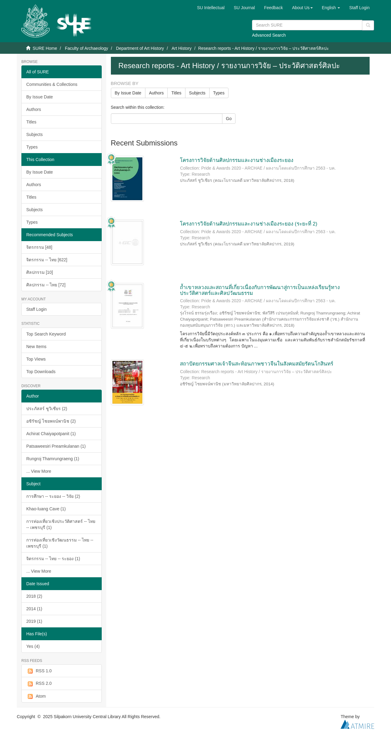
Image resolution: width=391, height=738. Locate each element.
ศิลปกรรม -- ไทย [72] (45, 284)
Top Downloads (41, 371)
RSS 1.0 (39, 671)
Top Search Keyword (46, 334)
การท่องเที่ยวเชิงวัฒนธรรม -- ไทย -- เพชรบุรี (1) (59, 543)
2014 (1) (34, 608)
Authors (33, 109)
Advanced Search (269, 35)
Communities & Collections (51, 84)
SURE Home (45, 48)
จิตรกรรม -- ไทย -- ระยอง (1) (53, 558)
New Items (36, 346)
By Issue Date (39, 96)
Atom (36, 696)
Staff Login (36, 309)
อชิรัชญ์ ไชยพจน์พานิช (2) (51, 421)
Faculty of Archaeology (86, 48)
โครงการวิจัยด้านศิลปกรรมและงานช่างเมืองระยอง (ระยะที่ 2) (248, 224)
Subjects (34, 134)
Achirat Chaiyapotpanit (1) (51, 433)
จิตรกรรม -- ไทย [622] (46, 259)
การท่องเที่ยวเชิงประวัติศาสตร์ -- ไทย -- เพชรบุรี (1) (60, 524)
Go (229, 118)
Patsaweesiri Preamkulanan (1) (56, 446)
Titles (31, 121)
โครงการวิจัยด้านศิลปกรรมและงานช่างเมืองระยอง (236, 160)
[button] (302, 7)
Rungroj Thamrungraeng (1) (52, 458)
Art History (182, 48)
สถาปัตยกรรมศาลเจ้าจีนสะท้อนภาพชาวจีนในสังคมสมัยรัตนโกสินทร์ (256, 364)
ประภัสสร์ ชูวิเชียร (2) (46, 408)
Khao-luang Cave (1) (46, 508)
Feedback (273, 7)
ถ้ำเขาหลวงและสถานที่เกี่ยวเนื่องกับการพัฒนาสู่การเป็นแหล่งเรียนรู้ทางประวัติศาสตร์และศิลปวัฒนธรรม (260, 290)
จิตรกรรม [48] (39, 247)
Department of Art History (140, 48)
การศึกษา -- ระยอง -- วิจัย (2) (53, 496)
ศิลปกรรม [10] (39, 272)
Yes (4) (33, 646)
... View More (38, 471)
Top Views (36, 359)
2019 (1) (34, 621)
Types (32, 147)
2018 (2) (34, 596)
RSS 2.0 (39, 683)
